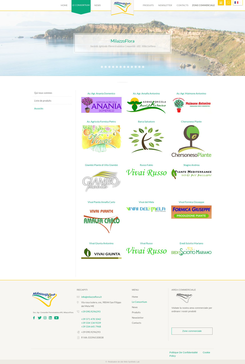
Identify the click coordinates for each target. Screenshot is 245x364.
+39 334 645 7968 (91, 326)
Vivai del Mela (146, 201)
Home (64, 5)
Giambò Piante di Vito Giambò (101, 164)
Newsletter (165, 5)
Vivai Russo (146, 243)
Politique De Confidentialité (184, 352)
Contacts (182, 5)
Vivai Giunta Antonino (101, 243)
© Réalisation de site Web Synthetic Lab (122, 362)
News (97, 5)
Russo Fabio (146, 164)
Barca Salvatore (146, 121)
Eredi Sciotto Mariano (191, 243)
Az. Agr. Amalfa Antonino (146, 93)
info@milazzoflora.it (91, 296)
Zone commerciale (203, 5)
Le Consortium (139, 301)
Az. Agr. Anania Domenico (101, 93)
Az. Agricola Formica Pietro (101, 121)
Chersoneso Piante (191, 121)
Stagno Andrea (191, 164)
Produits (148, 5)
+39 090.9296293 (90, 311)
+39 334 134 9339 (91, 322)
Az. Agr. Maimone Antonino (191, 93)
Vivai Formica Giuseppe (191, 201)
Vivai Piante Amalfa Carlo (101, 201)
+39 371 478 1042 (91, 319)
